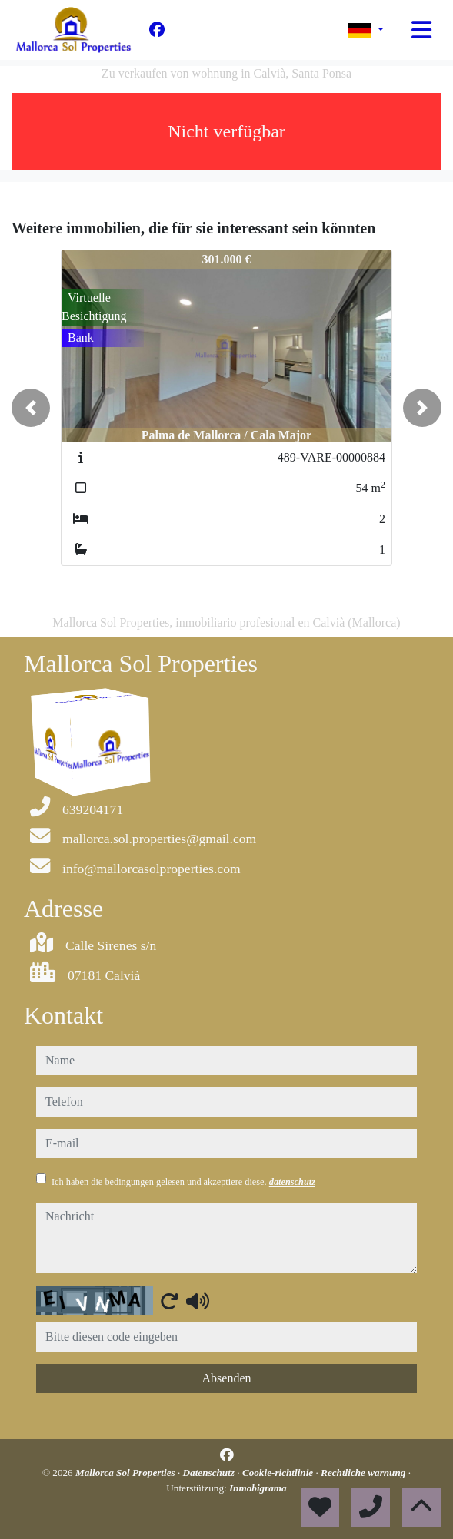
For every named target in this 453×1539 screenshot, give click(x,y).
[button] (31, 408)
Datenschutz (210, 1472)
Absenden (226, 1378)
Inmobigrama (258, 1488)
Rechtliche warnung (364, 1472)
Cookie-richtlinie (279, 1472)
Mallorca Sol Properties (126, 1472)
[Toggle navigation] (421, 30)
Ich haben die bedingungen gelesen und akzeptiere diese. (183, 1182)
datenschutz (292, 1182)
